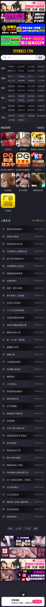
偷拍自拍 (21, 86)
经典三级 (21, 90)
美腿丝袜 (11, 100)
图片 (3, 97)
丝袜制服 (21, 80)
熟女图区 (31, 100)
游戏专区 (41, 66)
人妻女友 (31, 106)
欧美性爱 (41, 86)
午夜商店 (21, 116)
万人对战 (31, 66)
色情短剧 (21, 120)
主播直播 (31, 80)
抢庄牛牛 (41, 71)
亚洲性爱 (11, 86)
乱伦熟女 (31, 90)
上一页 (18, 528)
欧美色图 (31, 96)
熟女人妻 (11, 80)
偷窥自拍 (11, 96)
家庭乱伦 (21, 106)
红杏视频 (11, 120)
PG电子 (11, 66)
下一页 (27, 528)
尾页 (35, 528)
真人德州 (21, 66)
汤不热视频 (41, 116)
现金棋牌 (31, 71)
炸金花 (21, 71)
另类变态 (41, 90)
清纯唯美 (21, 100)
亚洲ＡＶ (11, 76)
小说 (3, 107)
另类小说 (21, 110)
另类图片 (41, 100)
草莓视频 (31, 116)
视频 (3, 78)
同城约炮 (11, 116)
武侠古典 (41, 106)
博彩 (3, 68)
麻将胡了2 (11, 71)
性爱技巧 (41, 110)
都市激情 (11, 106)
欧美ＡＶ (31, 76)
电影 (3, 88)
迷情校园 (11, 110)
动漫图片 (41, 96)
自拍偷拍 (21, 76)
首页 (10, 528)
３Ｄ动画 (41, 76)
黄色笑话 (31, 110)
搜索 (40, 57)
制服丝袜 (11, 90)
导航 (3, 117)
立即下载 (37, 601)
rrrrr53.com (23, 51)
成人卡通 (31, 86)
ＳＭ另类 (41, 80)
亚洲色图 (21, 96)
